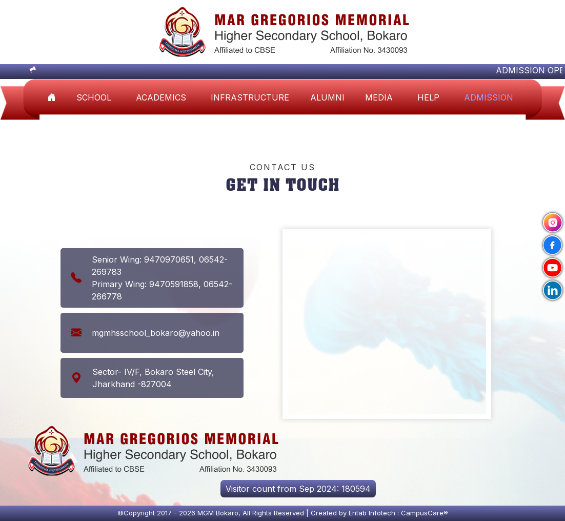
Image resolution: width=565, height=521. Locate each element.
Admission (488, 97)
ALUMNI (327, 97)
